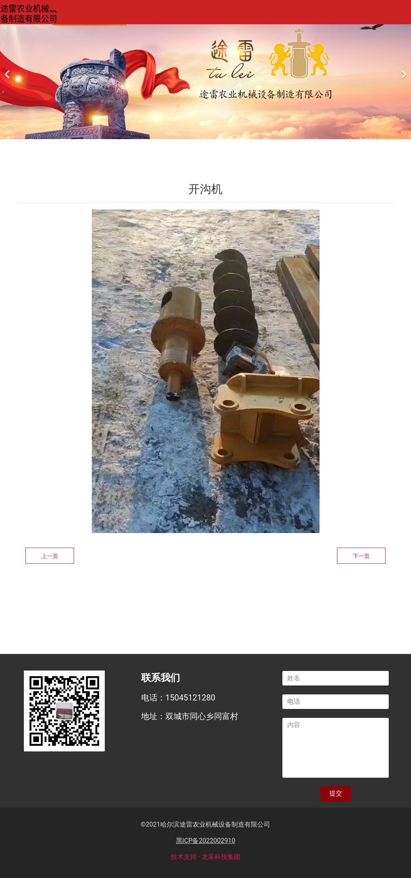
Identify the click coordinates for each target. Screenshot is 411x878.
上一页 (49, 556)
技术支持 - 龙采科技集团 (205, 857)
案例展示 (254, 13)
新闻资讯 (312, 13)
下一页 (361, 556)
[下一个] (403, 69)
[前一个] (8, 69)
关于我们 (137, 13)
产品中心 (195, 13)
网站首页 (79, 13)
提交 (335, 793)
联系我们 (370, 13)
